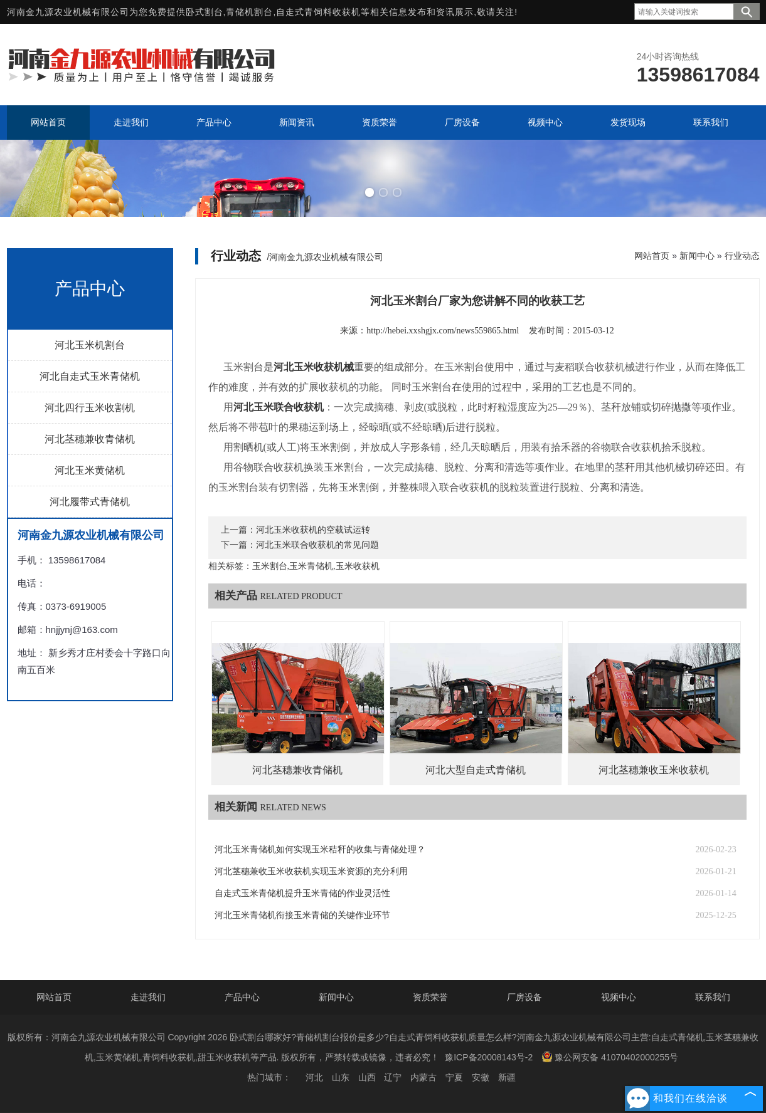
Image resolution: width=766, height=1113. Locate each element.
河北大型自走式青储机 (475, 770)
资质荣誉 (430, 997)
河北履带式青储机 (90, 501)
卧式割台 (204, 12)
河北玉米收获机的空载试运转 (313, 530)
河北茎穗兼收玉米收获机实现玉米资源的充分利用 (311, 871)
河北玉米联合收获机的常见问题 (317, 545)
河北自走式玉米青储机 (90, 376)
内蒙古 (423, 1077)
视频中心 (618, 997)
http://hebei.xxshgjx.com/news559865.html (442, 330)
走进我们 (148, 997)
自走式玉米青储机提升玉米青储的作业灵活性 (302, 893)
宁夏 (454, 1077)
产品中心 (242, 997)
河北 (314, 1077)
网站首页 (651, 256)
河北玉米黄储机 (90, 470)
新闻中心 (697, 256)
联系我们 (712, 997)
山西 (367, 1077)
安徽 (480, 1077)
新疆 (507, 1077)
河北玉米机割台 (90, 345)
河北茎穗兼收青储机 (90, 439)
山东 (340, 1077)
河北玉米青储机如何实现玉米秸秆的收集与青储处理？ (320, 849)
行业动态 (742, 256)
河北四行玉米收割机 (90, 407)
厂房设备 (524, 997)
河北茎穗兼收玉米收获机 (653, 770)
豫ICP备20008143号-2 (489, 1057)
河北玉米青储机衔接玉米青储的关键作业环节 (302, 915)
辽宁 (393, 1077)
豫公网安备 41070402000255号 (609, 1056)
